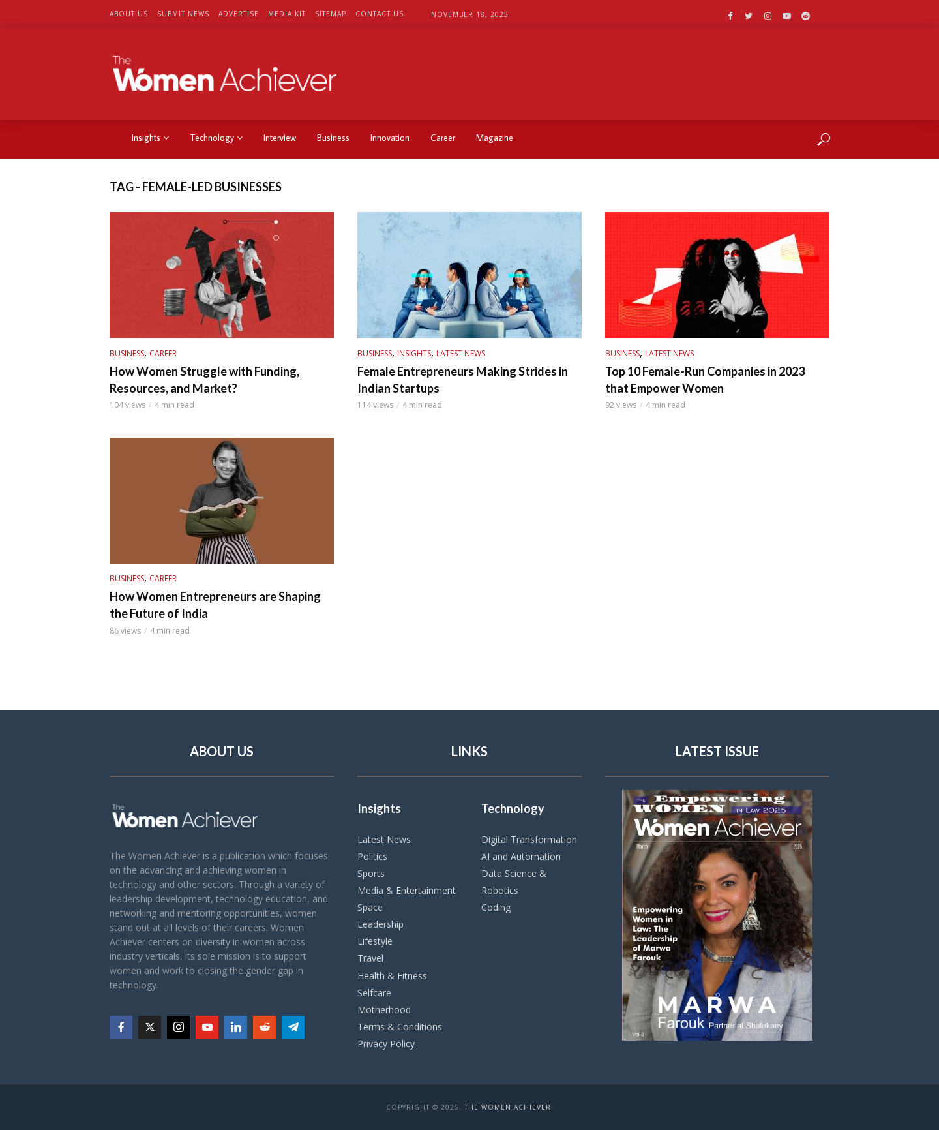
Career (442, 138)
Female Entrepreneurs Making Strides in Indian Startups (462, 379)
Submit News (183, 13)
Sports (371, 873)
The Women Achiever (507, 1107)
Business (333, 138)
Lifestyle (375, 941)
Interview (279, 138)
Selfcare (374, 992)
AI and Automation (521, 856)
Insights (150, 138)
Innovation (390, 138)
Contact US (379, 13)
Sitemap (330, 13)
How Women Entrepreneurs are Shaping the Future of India (215, 604)
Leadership (380, 924)
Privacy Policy (386, 1043)
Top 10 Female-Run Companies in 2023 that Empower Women (705, 379)
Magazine (494, 138)
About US (129, 13)
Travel (370, 958)
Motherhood (384, 1009)
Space (370, 907)
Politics (372, 856)
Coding (496, 907)
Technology (216, 138)
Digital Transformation (529, 839)
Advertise (238, 13)
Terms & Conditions (399, 1026)
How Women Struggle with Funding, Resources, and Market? (204, 379)
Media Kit (287, 13)
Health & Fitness (392, 976)
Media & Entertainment (406, 890)
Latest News (460, 353)
